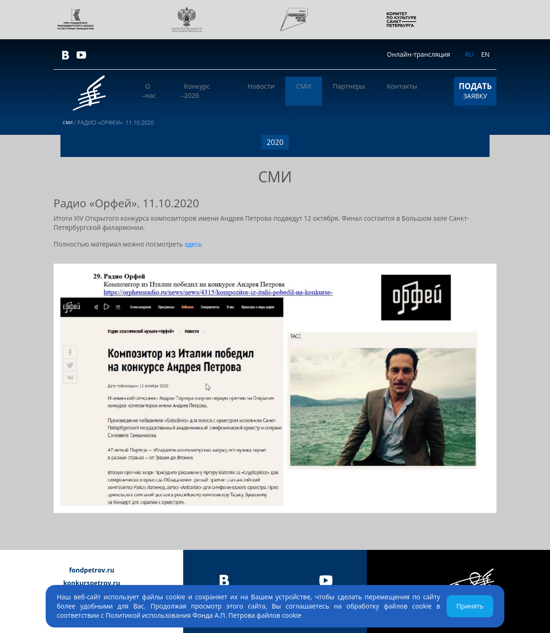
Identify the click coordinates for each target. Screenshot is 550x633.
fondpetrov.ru (91, 570)
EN (485, 54)
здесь (193, 244)
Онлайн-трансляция (418, 54)
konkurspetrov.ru (91, 583)
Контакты (406, 91)
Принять (470, 606)
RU (469, 54)
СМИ (321, 91)
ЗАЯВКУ (475, 90)
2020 (275, 142)
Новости (286, 91)
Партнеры (359, 91)
